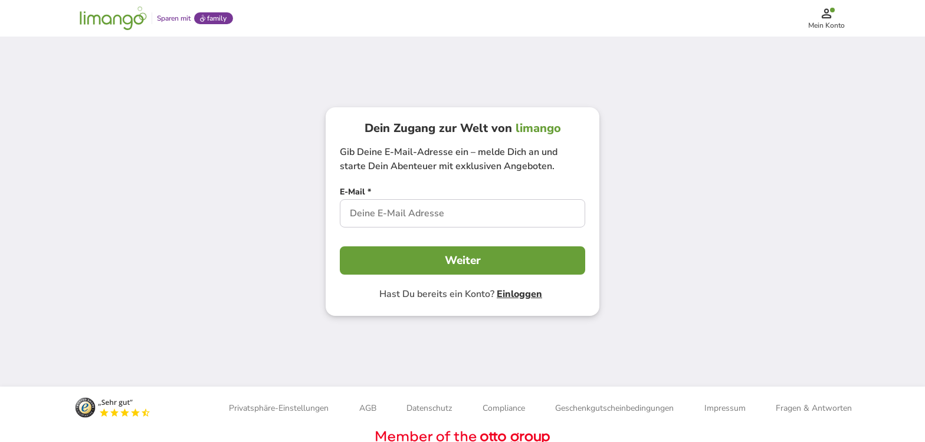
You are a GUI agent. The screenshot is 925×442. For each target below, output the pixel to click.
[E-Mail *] (355, 194)
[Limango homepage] (112, 19)
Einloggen (519, 295)
